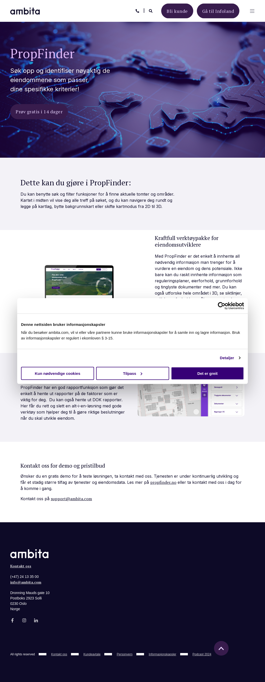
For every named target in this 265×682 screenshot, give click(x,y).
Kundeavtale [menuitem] (91, 654)
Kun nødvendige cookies (57, 373)
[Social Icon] (14, 620)
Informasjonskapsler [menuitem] (162, 654)
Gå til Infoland (218, 11)
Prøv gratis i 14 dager (39, 111)
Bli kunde (177, 11)
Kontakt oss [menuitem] (59, 654)
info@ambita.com (25, 582)
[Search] (151, 10)
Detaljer (227, 358)
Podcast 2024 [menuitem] (201, 654)
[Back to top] (221, 648)
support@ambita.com (71, 499)
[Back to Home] (25, 10)
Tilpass (132, 373)
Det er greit (207, 373)
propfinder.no (163, 482)
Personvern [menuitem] (124, 654)
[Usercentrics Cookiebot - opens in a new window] (221, 306)
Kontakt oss (20, 566)
